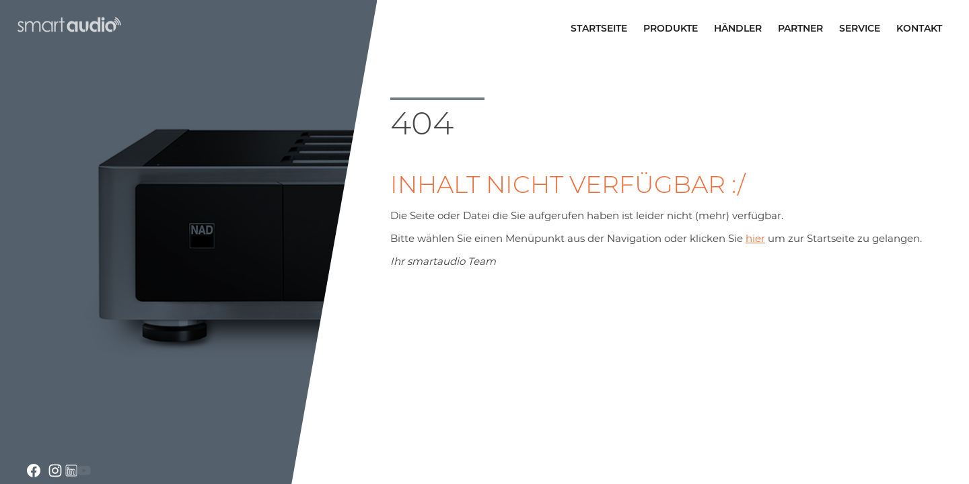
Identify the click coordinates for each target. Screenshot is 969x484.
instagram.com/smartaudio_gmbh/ (55, 470)
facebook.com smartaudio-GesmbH (33, 470)
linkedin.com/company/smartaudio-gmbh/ (71, 470)
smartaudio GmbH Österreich (67, 24)
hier (755, 238)
